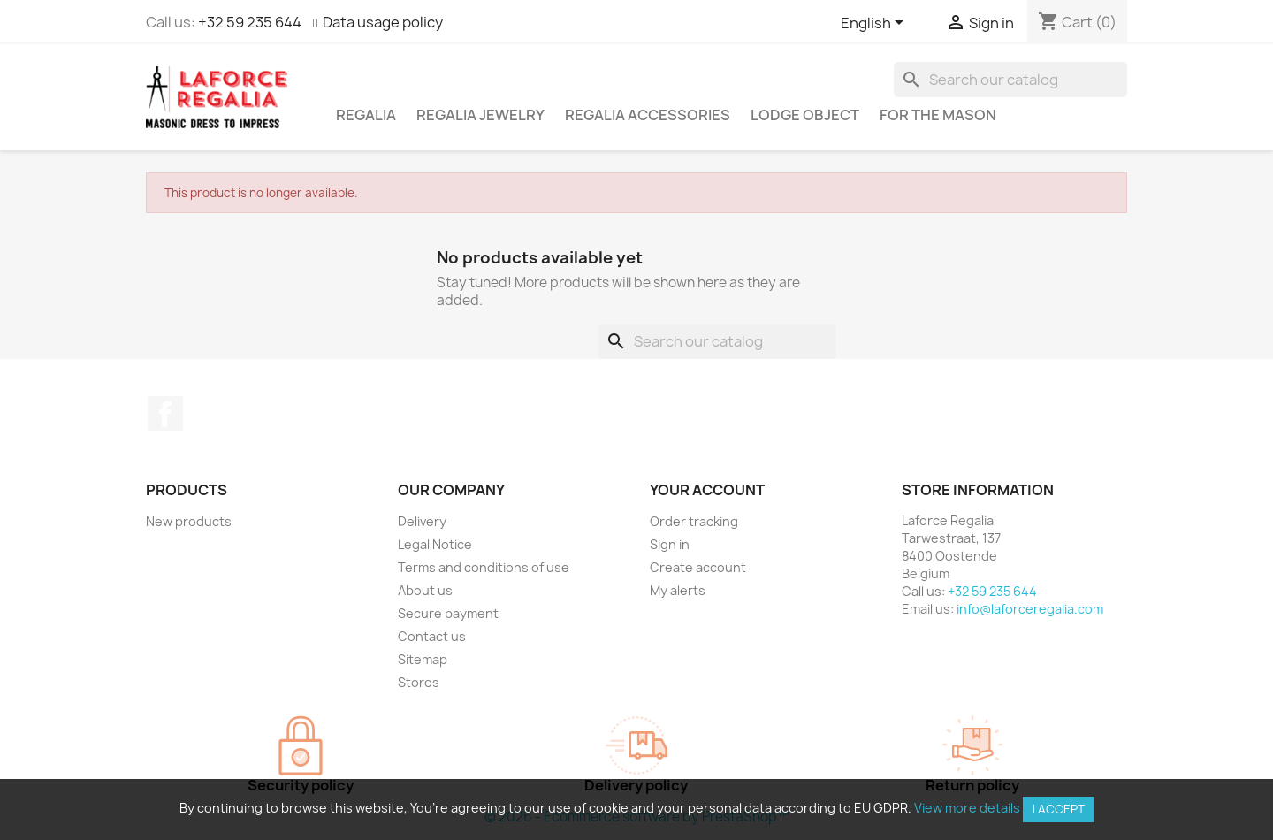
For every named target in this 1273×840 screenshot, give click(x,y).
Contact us (432, 636)
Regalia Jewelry (480, 115)
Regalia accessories (647, 115)
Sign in (670, 544)
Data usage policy (383, 22)
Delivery (422, 521)
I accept (1059, 809)
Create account (698, 567)
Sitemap (422, 659)
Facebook (165, 413)
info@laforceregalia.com (1030, 608)
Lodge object (805, 115)
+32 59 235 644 (249, 22)
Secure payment (448, 613)
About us (425, 590)
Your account (707, 490)
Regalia (366, 115)
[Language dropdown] (875, 23)
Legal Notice (435, 544)
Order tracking (694, 521)
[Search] (1010, 79)
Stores (418, 682)
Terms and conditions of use (483, 567)
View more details (967, 807)
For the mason (938, 115)
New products (189, 521)
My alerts (677, 590)
